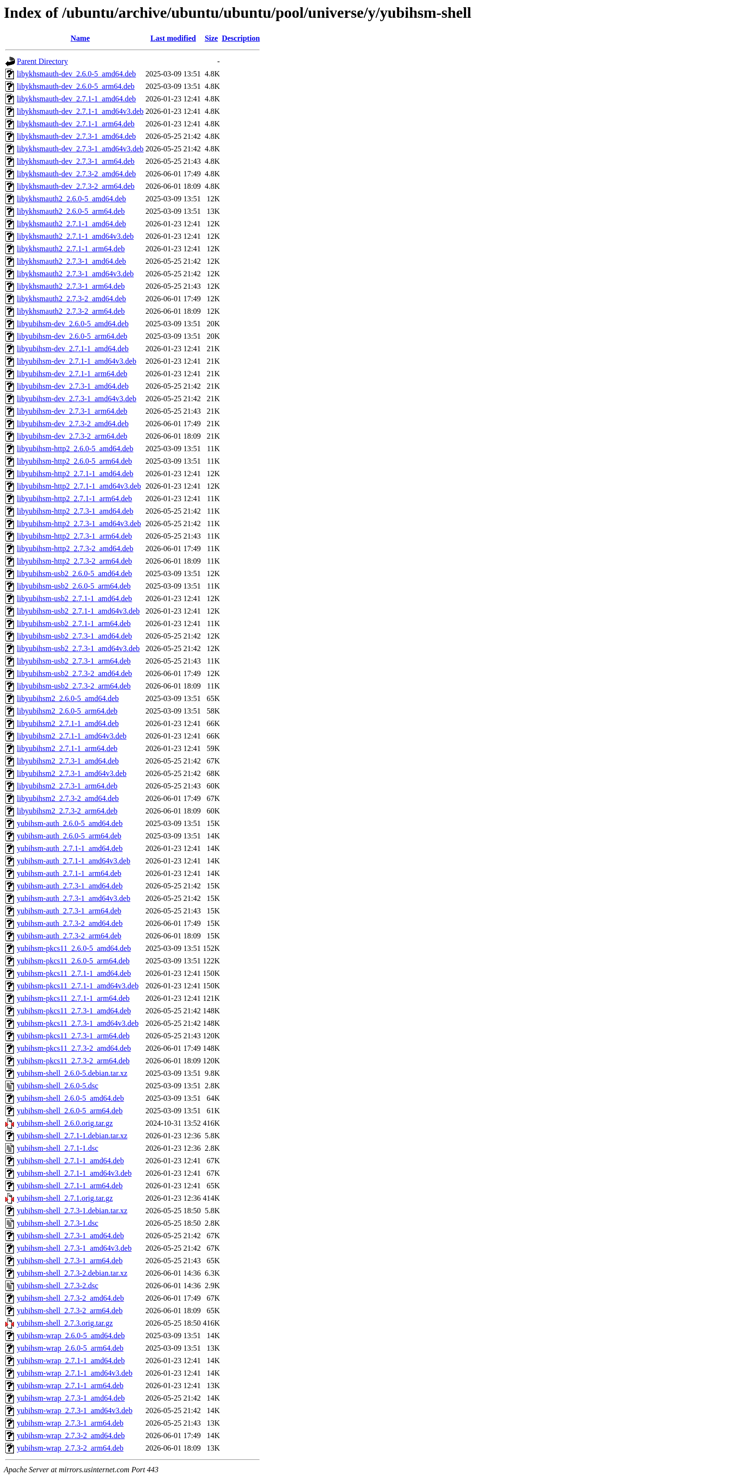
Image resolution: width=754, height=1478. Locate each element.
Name (80, 38)
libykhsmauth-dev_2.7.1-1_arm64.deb (76, 124)
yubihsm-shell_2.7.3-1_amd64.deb (70, 1236)
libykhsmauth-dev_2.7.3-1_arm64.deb (76, 161)
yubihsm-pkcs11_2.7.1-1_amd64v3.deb (77, 986)
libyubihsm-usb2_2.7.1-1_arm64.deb (74, 623)
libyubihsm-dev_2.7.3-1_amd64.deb (72, 386)
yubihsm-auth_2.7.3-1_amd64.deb (70, 886)
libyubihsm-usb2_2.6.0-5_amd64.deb (74, 573)
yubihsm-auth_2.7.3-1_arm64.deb (69, 911)
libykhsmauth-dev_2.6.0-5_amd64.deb (76, 74)
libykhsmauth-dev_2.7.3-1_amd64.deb (76, 136)
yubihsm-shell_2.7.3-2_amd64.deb (70, 1298)
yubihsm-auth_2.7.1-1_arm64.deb (69, 873)
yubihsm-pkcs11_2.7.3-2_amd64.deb (74, 1048)
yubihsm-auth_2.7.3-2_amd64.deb (70, 923)
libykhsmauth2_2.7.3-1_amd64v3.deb (75, 274)
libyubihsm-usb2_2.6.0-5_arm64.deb (74, 586)
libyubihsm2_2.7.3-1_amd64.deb (68, 761)
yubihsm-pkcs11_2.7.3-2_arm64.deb (73, 1061)
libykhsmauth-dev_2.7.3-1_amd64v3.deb (80, 149)
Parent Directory (42, 61)
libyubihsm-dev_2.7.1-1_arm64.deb (72, 374)
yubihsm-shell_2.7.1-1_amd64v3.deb (74, 1173)
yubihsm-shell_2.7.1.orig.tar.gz (65, 1198)
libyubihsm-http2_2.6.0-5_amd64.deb (75, 448)
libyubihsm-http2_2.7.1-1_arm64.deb (74, 498)
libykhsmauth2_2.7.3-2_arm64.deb (71, 311)
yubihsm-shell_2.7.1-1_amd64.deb (70, 1161)
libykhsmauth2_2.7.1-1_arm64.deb (71, 249)
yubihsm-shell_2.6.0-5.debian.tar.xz (72, 1073)
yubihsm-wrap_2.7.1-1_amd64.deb (71, 1360)
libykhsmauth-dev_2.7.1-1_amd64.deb (76, 99)
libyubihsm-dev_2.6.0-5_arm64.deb (72, 336)
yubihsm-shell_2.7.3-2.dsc (57, 1285)
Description (241, 38)
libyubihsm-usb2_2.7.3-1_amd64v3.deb (78, 648)
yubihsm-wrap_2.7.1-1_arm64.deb (70, 1385)
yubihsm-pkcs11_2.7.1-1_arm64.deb (73, 998)
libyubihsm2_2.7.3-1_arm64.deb (67, 786)
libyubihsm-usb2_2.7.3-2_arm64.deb (74, 686)
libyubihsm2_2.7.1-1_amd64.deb (68, 723)
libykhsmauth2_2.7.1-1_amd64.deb (71, 224)
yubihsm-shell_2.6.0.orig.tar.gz (65, 1123)
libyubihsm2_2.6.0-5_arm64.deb (67, 711)
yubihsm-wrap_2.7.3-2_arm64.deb (70, 1448)
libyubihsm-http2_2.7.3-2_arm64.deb (74, 561)
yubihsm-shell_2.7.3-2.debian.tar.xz (72, 1273)
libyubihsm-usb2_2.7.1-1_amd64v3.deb (78, 611)
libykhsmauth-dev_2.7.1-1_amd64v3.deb (80, 111)
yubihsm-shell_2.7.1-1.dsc (57, 1148)
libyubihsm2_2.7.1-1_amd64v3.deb (71, 736)
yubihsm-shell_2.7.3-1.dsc (57, 1223)
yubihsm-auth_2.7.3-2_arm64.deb (69, 936)
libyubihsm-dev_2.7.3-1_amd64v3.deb (76, 398)
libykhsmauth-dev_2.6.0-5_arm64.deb (76, 86)
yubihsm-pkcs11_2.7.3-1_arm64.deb (73, 1036)
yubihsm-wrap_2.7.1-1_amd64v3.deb (74, 1373)
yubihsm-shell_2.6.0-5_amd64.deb (70, 1098)
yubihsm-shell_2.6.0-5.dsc (57, 1086)
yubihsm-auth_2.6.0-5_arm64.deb (69, 836)
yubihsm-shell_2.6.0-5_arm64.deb (70, 1111)
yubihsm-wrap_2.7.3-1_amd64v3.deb (74, 1410)
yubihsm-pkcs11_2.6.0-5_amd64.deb (74, 948)
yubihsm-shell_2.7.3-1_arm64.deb (70, 1260)
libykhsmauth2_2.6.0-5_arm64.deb (71, 211)
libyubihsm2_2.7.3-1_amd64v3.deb (71, 773)
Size (211, 38)
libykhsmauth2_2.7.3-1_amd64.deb (71, 261)
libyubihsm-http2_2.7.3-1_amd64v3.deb (79, 523)
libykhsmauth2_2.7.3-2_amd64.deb (71, 299)
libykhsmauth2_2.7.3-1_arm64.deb (71, 286)
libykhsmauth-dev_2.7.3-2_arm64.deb (76, 186)
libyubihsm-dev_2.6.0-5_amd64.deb (72, 324)
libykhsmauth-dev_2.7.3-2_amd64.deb (76, 174)
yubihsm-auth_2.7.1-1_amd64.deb (70, 848)
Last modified (173, 38)
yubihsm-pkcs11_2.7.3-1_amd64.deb (74, 1011)
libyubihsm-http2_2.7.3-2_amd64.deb (75, 548)
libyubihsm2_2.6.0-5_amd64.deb (68, 698)
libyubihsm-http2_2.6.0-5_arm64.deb (74, 461)
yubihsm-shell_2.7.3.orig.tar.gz (65, 1323)
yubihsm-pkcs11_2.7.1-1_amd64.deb (74, 973)
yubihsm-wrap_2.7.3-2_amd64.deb (71, 1435)
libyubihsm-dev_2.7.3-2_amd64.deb (72, 423)
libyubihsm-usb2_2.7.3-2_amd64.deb (74, 673)
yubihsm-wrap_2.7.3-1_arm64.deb (70, 1423)
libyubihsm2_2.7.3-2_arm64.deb (67, 811)
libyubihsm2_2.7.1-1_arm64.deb (67, 748)
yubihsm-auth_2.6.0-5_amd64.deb (70, 823)
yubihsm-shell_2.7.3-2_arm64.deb (70, 1310)
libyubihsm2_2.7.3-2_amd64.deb (68, 798)
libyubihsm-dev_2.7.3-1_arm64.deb (72, 411)
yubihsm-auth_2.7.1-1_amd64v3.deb (73, 861)
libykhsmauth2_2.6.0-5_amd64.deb (71, 199)
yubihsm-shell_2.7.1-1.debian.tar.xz (72, 1136)
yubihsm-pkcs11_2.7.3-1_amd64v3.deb (77, 1023)
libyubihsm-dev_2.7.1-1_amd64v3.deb (76, 361)
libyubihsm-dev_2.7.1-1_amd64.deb (72, 349)
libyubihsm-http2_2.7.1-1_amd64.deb (75, 473)
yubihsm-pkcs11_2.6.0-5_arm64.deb (73, 961)
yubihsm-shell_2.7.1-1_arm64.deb (70, 1186)
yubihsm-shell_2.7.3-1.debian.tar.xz (72, 1211)
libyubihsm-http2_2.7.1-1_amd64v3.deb (79, 486)
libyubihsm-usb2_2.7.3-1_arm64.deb (74, 661)
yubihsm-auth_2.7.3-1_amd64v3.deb (73, 898)
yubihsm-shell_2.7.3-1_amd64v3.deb (74, 1248)
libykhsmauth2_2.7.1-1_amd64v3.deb (75, 236)
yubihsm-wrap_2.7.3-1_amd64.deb (71, 1398)
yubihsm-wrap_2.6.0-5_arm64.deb (70, 1348)
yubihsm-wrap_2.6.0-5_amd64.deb (71, 1335)
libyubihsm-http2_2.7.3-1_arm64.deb (74, 536)
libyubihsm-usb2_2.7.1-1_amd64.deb (74, 598)
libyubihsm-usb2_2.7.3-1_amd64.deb (74, 636)
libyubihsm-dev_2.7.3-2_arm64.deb (72, 436)
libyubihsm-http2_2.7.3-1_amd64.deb (75, 511)
